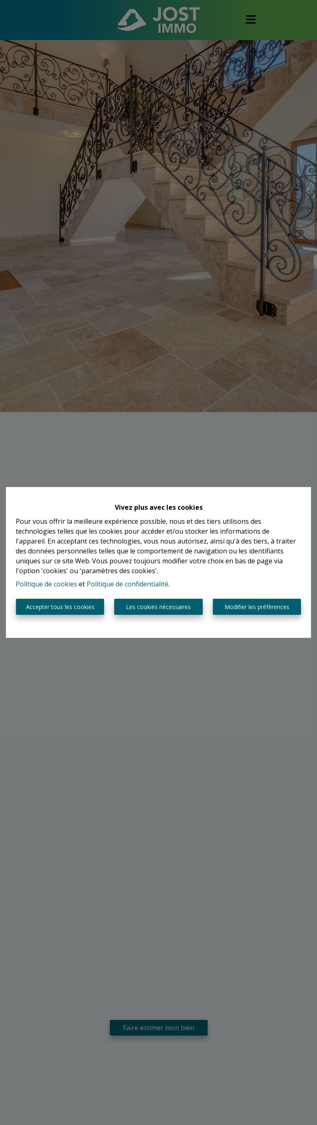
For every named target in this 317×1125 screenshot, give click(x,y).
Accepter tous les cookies (60, 607)
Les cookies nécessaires (158, 607)
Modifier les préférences (257, 607)
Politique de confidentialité (127, 583)
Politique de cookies (46, 583)
